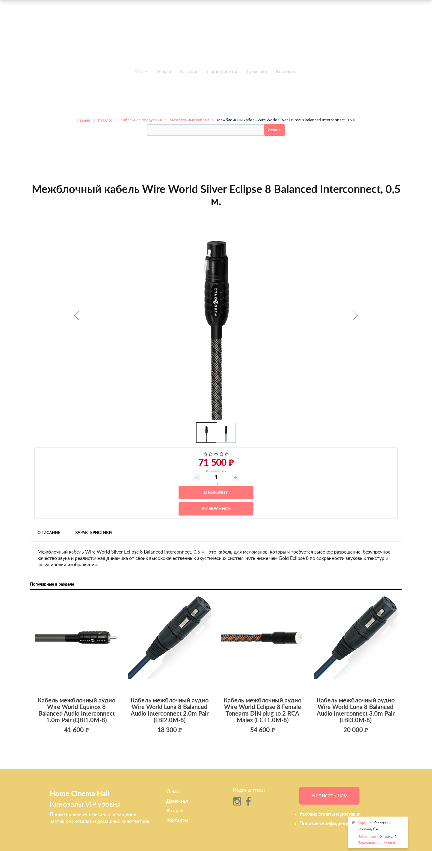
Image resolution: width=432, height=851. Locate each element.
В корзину (216, 493)
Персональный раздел (376, 843)
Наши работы (222, 71)
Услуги (163, 71)
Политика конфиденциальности (334, 823)
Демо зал (256, 71)
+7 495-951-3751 (116, 31)
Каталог (189, 71)
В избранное (216, 509)
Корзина (364, 823)
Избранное (366, 836)
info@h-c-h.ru (315, 37)
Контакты (286, 71)
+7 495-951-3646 (116, 38)
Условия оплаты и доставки (329, 814)
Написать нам (329, 796)
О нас (141, 71)
